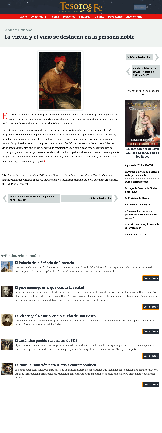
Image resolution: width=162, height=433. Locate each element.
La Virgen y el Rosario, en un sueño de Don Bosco (55, 316)
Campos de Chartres (136, 234)
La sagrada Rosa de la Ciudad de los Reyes (141, 190)
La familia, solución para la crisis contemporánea (55, 365)
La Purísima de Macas (137, 198)
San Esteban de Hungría (138, 204)
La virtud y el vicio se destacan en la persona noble (142, 173)
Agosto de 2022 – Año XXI (139, 165)
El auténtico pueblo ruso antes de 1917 (46, 340)
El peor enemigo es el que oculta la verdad (49, 287)
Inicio (23, 16)
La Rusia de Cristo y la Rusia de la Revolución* (142, 226)
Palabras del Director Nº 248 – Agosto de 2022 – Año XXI (32, 198)
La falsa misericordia (99, 198)
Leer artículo (151, 278)
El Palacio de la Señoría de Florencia (44, 262)
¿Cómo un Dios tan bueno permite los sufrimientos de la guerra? (141, 214)
